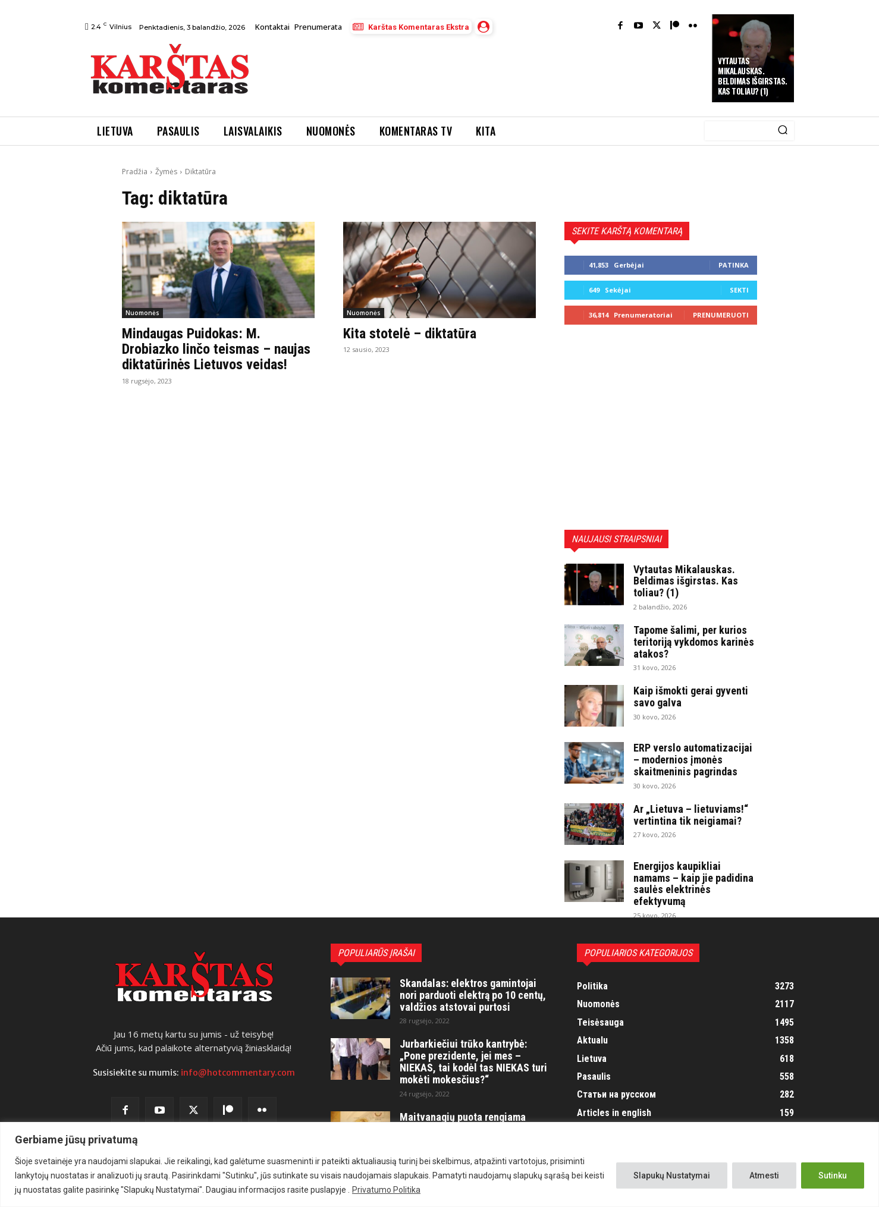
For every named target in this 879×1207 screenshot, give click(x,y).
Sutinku (832, 1175)
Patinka (733, 264)
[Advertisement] (481, 72)
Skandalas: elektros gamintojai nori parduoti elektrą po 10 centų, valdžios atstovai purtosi (473, 995)
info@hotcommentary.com (238, 1072)
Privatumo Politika (386, 1190)
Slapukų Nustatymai (671, 1175)
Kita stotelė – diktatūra (409, 333)
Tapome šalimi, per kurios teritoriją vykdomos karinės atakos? (693, 642)
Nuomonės (142, 313)
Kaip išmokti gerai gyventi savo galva (690, 696)
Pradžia (134, 171)
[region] (439, 1164)
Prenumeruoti (721, 314)
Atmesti (764, 1175)
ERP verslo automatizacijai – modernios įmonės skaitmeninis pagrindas (692, 759)
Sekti (739, 289)
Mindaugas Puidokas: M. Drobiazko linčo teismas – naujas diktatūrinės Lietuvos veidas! (216, 349)
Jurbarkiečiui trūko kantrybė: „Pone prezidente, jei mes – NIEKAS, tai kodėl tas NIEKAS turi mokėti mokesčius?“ (473, 1061)
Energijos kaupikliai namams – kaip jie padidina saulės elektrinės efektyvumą (693, 883)
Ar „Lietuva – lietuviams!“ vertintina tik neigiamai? (690, 815)
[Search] (782, 130)
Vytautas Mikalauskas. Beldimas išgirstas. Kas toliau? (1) (752, 76)
